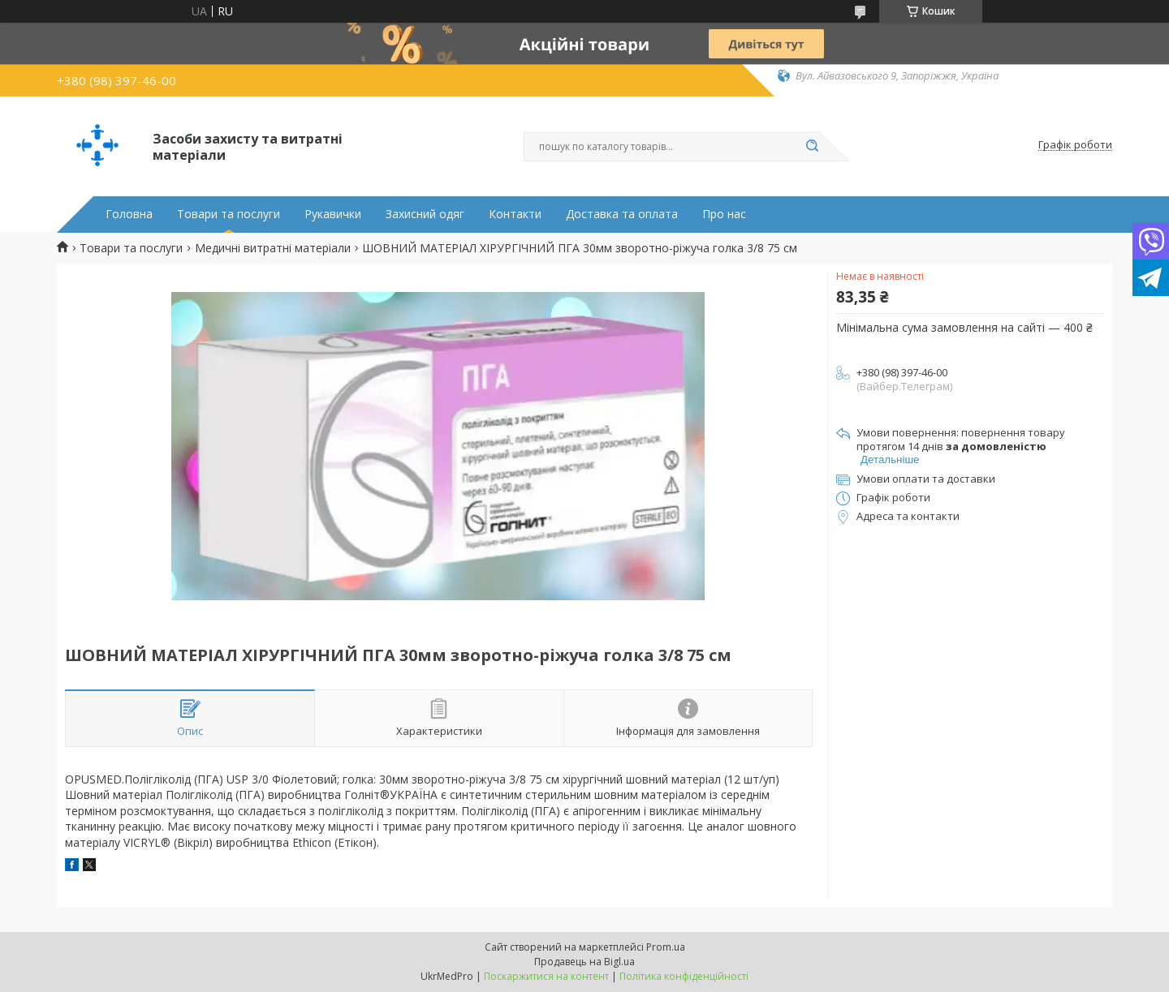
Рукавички (332, 214)
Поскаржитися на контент (546, 976)
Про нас (724, 214)
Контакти (515, 214)
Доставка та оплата (622, 214)
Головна (129, 214)
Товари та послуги (228, 214)
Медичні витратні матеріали (273, 248)
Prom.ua (665, 947)
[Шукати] (812, 146)
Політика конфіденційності (683, 976)
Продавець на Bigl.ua (584, 961)
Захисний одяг (425, 214)
